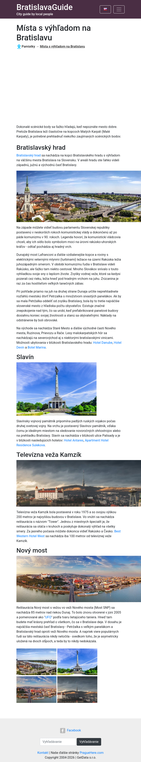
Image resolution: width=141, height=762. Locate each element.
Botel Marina (37, 347)
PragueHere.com (92, 753)
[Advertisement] (69, 87)
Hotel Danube (102, 343)
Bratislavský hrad (28, 155)
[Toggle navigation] (119, 9)
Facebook (70, 730)
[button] (36, 662)
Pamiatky (28, 46)
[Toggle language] (105, 9)
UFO (48, 617)
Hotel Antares (73, 440)
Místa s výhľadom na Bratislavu (62, 46)
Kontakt (42, 753)
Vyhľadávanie (88, 742)
